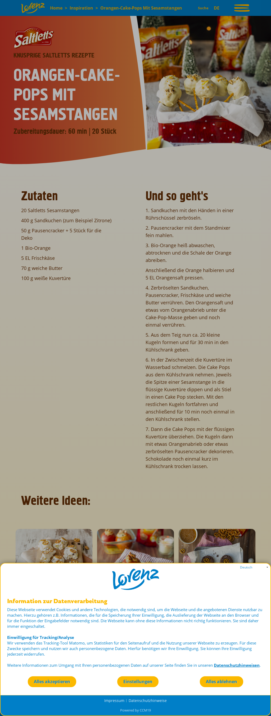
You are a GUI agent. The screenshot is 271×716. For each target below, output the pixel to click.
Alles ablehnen (221, 681)
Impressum (114, 700)
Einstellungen (137, 681)
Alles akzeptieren (52, 681)
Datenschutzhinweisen (237, 665)
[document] (135, 637)
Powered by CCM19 (135, 710)
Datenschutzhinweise (148, 700)
